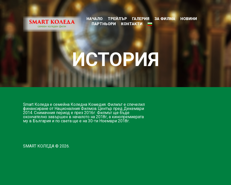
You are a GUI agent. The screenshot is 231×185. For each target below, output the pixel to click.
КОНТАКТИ (131, 24)
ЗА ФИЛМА (165, 18)
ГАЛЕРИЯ (140, 18)
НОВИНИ (188, 18)
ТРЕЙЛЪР (117, 18)
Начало (94, 18)
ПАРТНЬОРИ (104, 24)
